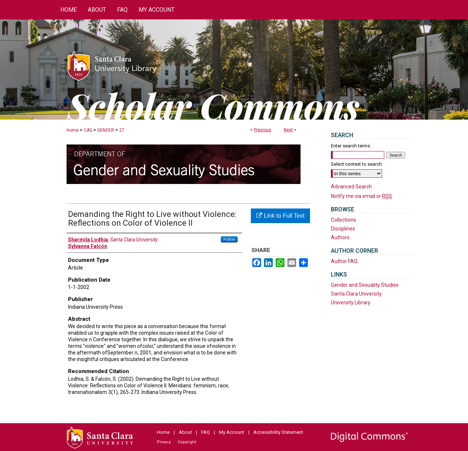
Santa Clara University (356, 294)
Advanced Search (351, 186)
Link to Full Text (280, 216)
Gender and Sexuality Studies (365, 285)
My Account (231, 432)
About (185, 432)
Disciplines (343, 229)
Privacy (164, 442)
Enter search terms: (351, 146)
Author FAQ (344, 261)
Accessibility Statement (278, 432)
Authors (340, 237)
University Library (350, 302)
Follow (229, 239)
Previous (262, 129)
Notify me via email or (361, 196)
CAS (88, 130)
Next (288, 129)
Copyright (187, 442)
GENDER (105, 130)
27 (121, 130)
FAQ (205, 432)
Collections (343, 220)
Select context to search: (357, 164)
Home (73, 130)
